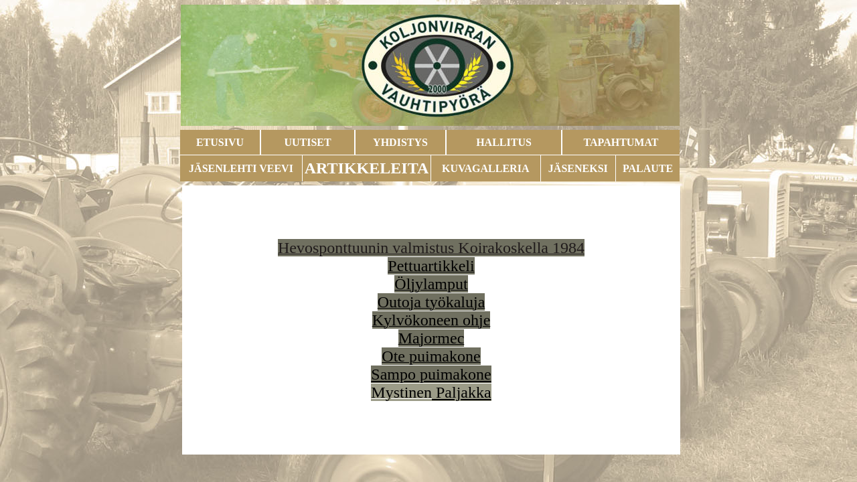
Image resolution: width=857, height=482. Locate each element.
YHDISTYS (400, 142)
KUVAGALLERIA (485, 168)
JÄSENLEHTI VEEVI (241, 168)
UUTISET (307, 142)
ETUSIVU (220, 142)
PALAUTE (648, 168)
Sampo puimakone (431, 374)
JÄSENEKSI (578, 168)
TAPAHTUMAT (621, 142)
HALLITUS (504, 142)
